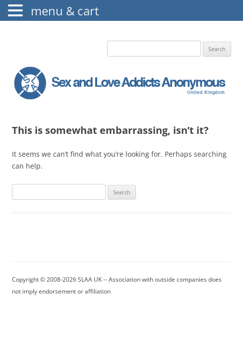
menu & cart (65, 10)
